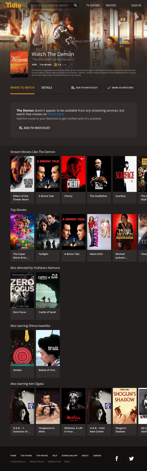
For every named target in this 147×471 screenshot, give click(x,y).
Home (13, 455)
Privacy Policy (37, 461)
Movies (111, 5)
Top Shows (26, 455)
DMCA (67, 461)
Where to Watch (22, 87)
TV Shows (93, 5)
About (85, 455)
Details (46, 87)
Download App (69, 455)
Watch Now (56, 114)
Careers (97, 455)
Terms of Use (54, 461)
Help (55, 455)
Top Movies (42, 455)
